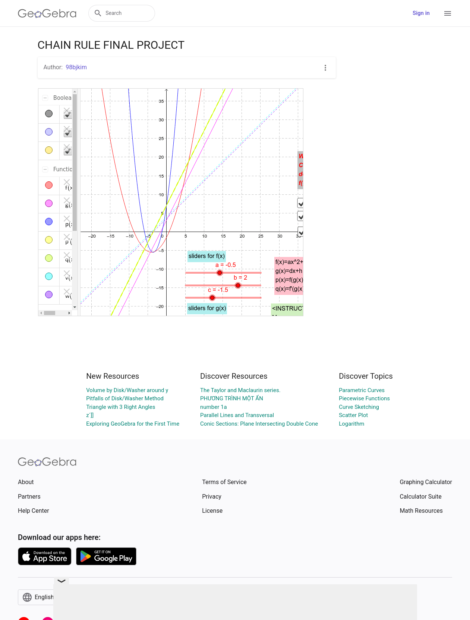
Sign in (421, 13)
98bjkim (76, 67)
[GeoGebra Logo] (47, 13)
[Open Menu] (447, 13)
